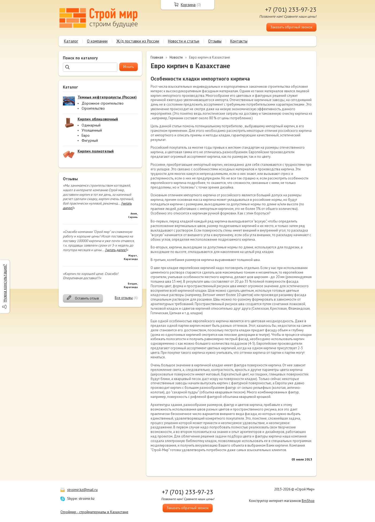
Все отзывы (124, 297)
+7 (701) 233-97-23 (290, 9)
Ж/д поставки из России (137, 41)
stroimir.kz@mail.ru (82, 489)
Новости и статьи (183, 41)
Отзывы (214, 41)
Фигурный (90, 140)
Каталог (71, 41)
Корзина (188, 4)
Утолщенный (92, 130)
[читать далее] (116, 250)
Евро (86, 135)
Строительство (93, 108)
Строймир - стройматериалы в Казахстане (94, 511)
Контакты (238, 41)
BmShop (308, 500)
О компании (97, 41)
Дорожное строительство (103, 103)
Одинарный (91, 125)
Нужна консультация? (4, 283)
